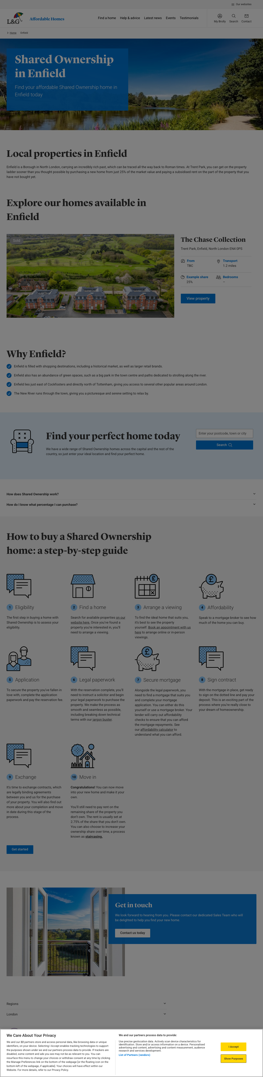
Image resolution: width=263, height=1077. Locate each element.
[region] (131, 1053)
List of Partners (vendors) (134, 1054)
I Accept (234, 1046)
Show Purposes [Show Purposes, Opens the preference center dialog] (233, 1058)
